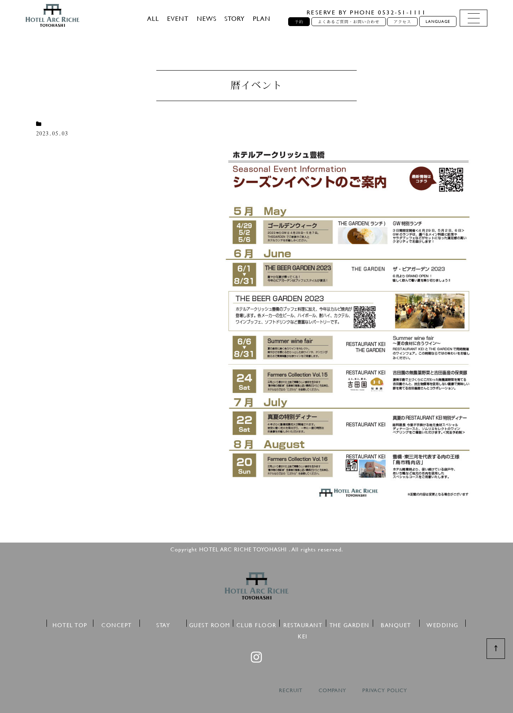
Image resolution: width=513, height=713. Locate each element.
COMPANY (332, 690)
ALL (153, 18)
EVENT (178, 18)
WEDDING (442, 624)
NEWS (206, 18)
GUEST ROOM (209, 624)
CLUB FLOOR (256, 624)
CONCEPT (116, 624)
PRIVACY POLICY (384, 690)
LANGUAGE (438, 21)
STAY (163, 624)
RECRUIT (291, 690)
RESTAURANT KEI (302, 624)
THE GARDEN (349, 624)
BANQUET (396, 624)
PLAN (262, 18)
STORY (234, 18)
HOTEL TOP (70, 624)
